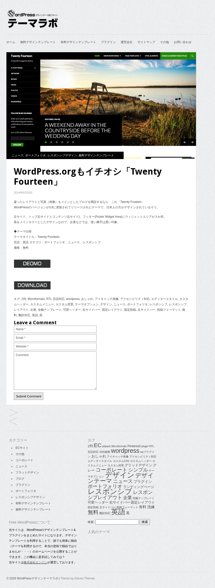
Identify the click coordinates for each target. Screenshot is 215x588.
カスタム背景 (64, 304)
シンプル (138, 470)
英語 (35, 315)
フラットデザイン (27, 472)
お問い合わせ (183, 42)
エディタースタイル (164, 299)
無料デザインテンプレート (38, 42)
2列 (23, 299)
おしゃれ (87, 299)
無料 (93, 512)
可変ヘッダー (72, 309)
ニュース (17, 155)
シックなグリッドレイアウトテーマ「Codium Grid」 (13, 413)
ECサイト (22, 448)
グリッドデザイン (138, 465)
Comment (55, 370)
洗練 (151, 507)
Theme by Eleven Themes (77, 578)
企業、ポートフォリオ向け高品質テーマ (13, 421)
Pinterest (133, 446)
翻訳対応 (24, 315)
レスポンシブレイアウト (120, 495)
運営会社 (126, 42)
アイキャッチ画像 (106, 299)
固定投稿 (130, 309)
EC (97, 445)
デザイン (106, 304)
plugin (144, 446)
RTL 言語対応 (55, 299)
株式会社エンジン (35, 562)
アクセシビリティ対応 (135, 299)
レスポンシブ (158, 304)
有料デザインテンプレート (78, 42)
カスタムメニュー (42, 304)
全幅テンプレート (50, 309)
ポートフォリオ (35, 155)
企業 (33, 309)
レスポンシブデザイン (62, 155)
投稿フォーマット (169, 309)
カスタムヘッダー (141, 460)
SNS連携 (104, 451)
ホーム (10, 42)
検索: (91, 522)
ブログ (20, 478)
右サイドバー (91, 309)
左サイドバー (146, 309)
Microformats (36, 299)
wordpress (73, 299)
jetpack (106, 446)
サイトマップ (146, 42)
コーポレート (24, 460)
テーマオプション (87, 304)
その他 (164, 42)
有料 (142, 507)
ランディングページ (138, 487)
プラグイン (108, 42)
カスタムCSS (121, 460)
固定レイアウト (112, 309)
